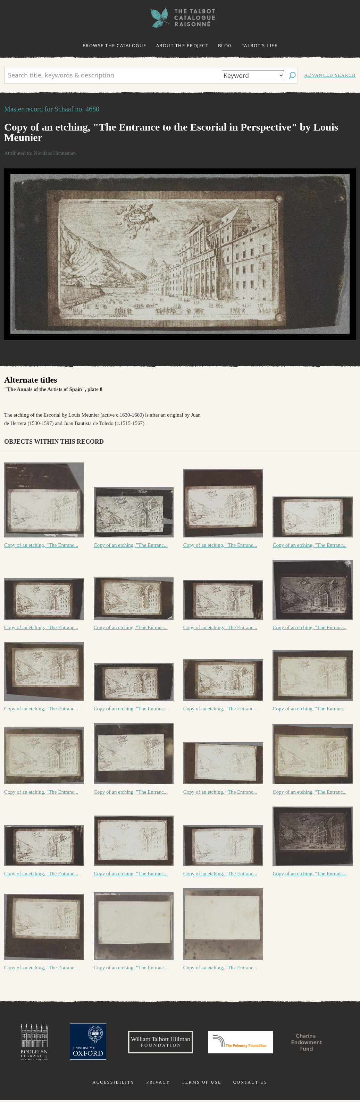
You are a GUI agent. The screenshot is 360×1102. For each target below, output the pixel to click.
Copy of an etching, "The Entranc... (41, 545)
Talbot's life (260, 45)
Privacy (158, 1084)
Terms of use (201, 1084)
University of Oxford (81, 1043)
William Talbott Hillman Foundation (157, 1043)
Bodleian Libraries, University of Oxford (26, 1043)
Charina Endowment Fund (313, 1043)
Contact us (250, 1084)
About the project (182, 45)
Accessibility (114, 1084)
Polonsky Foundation (242, 1043)
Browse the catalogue (114, 45)
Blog (225, 45)
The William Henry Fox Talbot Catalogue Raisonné (180, 17)
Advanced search (330, 75)
